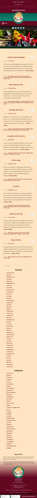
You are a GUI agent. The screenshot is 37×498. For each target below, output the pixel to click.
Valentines (9, 443)
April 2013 (9, 330)
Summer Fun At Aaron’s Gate (16, 214)
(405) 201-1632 (18, 2)
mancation (9, 411)
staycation (19, 77)
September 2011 (10, 354)
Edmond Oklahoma (11, 392)
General (26, 101)
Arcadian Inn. (17, 101)
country (16, 76)
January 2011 (10, 366)
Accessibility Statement (17, 492)
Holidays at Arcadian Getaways (9, 456)
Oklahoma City (10, 426)
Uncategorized (10, 441)
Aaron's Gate (11, 76)
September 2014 (10, 319)
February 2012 (10, 345)
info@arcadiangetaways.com (18, 487)
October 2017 (10, 302)
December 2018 (10, 289)
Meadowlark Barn (11, 418)
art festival (9, 379)
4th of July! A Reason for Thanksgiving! (15, 57)
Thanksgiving (27, 102)
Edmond (9, 386)
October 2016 (10, 315)
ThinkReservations (28, 490)
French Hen (9, 399)
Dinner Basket (10, 384)
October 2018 (10, 292)
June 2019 (9, 285)
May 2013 (9, 328)
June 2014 (9, 324)
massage (9, 416)
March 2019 (9, 287)
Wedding (11, 154)
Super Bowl (9, 437)
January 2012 (10, 347)
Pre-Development (11, 428)
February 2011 (10, 364)
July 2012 (9, 339)
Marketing (9, 414)
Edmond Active (10, 388)
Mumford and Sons (11, 420)
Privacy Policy (25, 492)
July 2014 (9, 322)
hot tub (5, 130)
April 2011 (9, 360)
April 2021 (9, 275)
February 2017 (10, 311)
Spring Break (10, 431)
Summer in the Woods (16, 240)
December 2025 (10, 272)
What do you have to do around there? (10, 461)
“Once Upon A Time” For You (16, 110)
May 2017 (9, 307)
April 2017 (9, 309)
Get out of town (22, 76)
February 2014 (10, 326)
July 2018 (9, 294)
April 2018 (9, 298)
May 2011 (9, 358)
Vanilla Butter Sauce (26, 77)
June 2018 (9, 296)
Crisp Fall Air (16, 186)
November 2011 (10, 349)
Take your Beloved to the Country (16, 85)
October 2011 (10, 351)
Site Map (11, 492)
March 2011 (9, 362)
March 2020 (9, 281)
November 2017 (10, 300)
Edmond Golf (10, 390)
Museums (9, 422)
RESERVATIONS (18, 10)
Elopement (9, 394)
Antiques (9, 375)
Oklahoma (9, 424)
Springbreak (9, 433)
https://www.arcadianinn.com (18, 482)
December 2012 (10, 334)
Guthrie (27, 76)
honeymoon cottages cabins (10, 77)
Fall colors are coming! (15, 160)
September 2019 (10, 283)
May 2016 (9, 317)
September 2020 (11, 277)
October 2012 (10, 336)
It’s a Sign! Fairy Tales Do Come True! (16, 136)
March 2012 (9, 343)
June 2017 (9, 304)
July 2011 (9, 356)
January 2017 (10, 313)
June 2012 (9, 341)
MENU (3, 23)
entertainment (10, 396)
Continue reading (25, 149)
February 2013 (10, 332)
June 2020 (9, 279)
